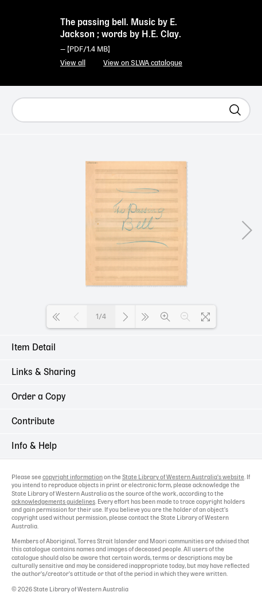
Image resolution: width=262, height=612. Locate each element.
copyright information (72, 477)
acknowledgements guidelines (53, 502)
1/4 (101, 317)
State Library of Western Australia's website (183, 477)
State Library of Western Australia (28, 31)
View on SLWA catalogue (142, 63)
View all (72, 63)
